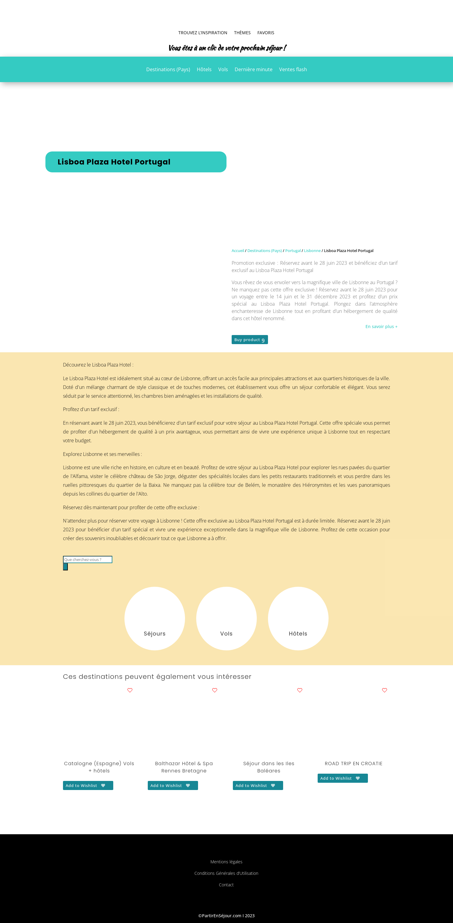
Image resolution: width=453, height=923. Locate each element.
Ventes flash (293, 70)
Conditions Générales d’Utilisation (226, 873)
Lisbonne (312, 250)
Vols (223, 70)
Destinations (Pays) (168, 70)
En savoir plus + (381, 326)
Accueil (238, 250)
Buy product (247, 339)
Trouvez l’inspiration (202, 32)
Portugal (293, 250)
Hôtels (204, 70)
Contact (226, 885)
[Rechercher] (65, 566)
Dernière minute (254, 70)
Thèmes (242, 32)
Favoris (265, 32)
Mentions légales (226, 862)
